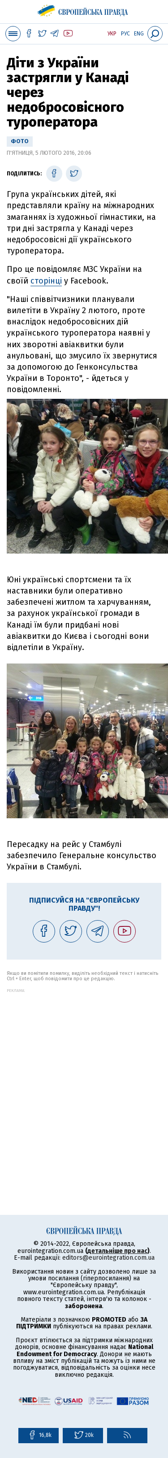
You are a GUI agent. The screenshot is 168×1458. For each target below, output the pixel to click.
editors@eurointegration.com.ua (108, 1258)
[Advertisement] (84, 1077)
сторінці (46, 281)
